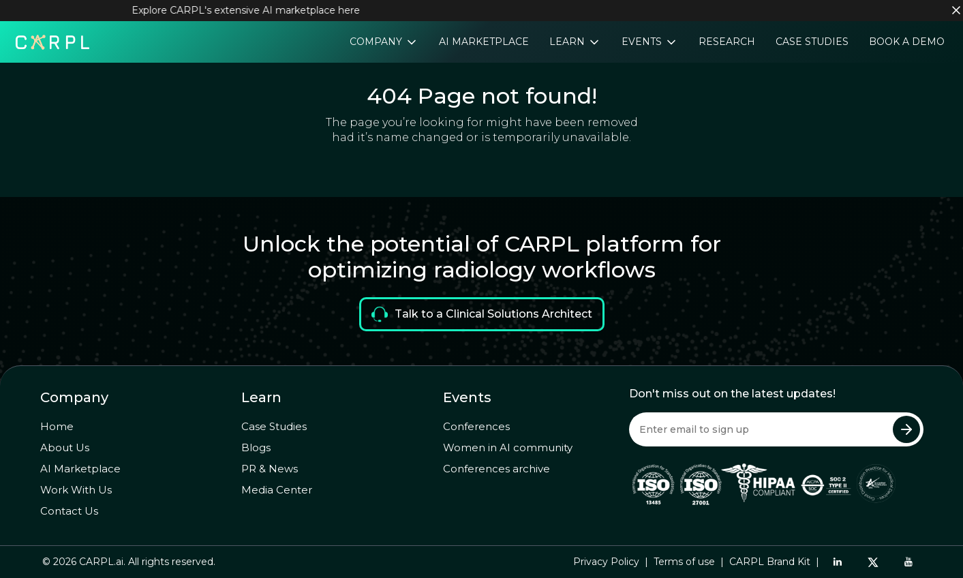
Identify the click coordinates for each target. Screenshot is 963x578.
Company (377, 41)
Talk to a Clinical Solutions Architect (481, 314)
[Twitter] (873, 562)
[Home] (52, 41)
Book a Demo (907, 41)
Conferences (476, 426)
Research (727, 41)
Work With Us (76, 489)
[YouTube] (908, 561)
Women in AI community (507, 447)
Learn (568, 41)
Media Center (276, 489)
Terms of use (684, 562)
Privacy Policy (606, 562)
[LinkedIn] (838, 561)
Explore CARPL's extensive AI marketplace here (250, 10)
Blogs (256, 447)
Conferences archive (496, 468)
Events (643, 41)
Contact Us (69, 510)
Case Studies (812, 41)
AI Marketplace (484, 41)
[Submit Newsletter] (906, 429)
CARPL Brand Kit (769, 562)
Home (57, 426)
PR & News (269, 468)
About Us (64, 447)
